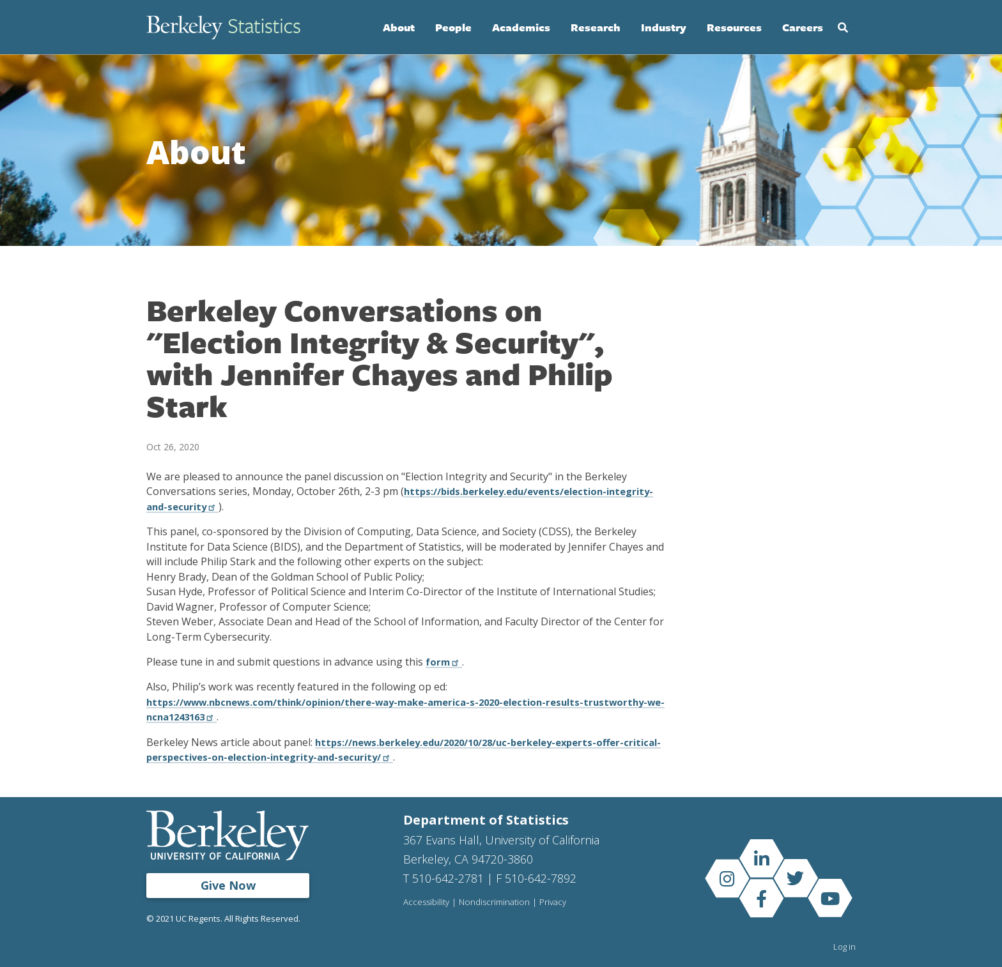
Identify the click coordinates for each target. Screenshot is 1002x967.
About (399, 27)
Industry (663, 27)
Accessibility (427, 902)
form (445, 662)
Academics (521, 27)
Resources (734, 27)
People (453, 27)
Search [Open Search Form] (842, 27)
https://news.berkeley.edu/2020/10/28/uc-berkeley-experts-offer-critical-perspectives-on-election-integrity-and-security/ (399, 749)
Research (595, 27)
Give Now (228, 885)
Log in (844, 946)
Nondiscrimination (496, 902)
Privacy (555, 902)
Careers (802, 27)
